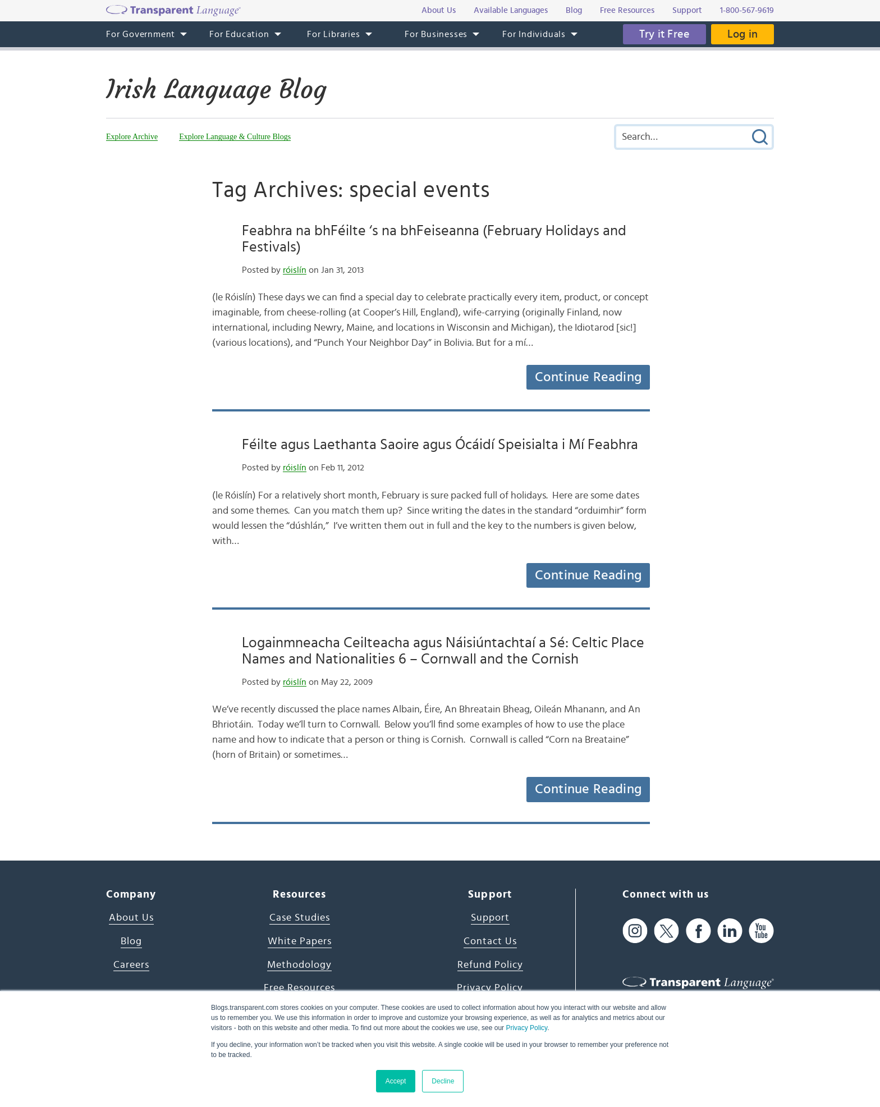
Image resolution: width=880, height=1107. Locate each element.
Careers (131, 965)
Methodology (299, 965)
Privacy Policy (526, 1028)
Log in (742, 34)
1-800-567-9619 (747, 10)
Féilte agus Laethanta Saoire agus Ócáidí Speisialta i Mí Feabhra (440, 444)
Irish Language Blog (218, 89)
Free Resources (299, 988)
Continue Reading (588, 377)
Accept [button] (396, 1081)
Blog (131, 941)
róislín (294, 270)
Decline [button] (443, 1081)
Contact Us (490, 941)
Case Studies (299, 918)
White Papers (300, 941)
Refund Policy (490, 965)
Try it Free (663, 34)
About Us (131, 918)
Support (490, 918)
